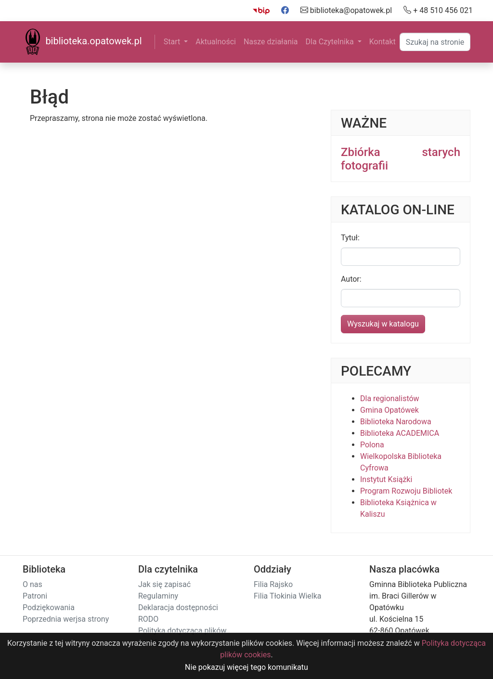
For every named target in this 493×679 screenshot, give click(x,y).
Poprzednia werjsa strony (66, 619)
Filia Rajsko (273, 584)
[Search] (435, 42)
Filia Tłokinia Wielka (288, 596)
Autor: (351, 279)
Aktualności (215, 41)
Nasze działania (271, 41)
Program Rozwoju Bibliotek (406, 491)
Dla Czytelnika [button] (331, 41)
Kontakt (382, 41)
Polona (372, 444)
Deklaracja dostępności (178, 607)
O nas (32, 584)
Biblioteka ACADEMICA (399, 433)
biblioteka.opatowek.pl (82, 41)
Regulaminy (158, 596)
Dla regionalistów (389, 398)
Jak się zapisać (164, 584)
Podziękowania (49, 607)
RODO (148, 619)
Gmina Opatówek (389, 410)
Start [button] (173, 41)
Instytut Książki (386, 479)
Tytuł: (350, 237)
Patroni (35, 596)
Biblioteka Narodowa (395, 421)
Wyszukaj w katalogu (383, 323)
